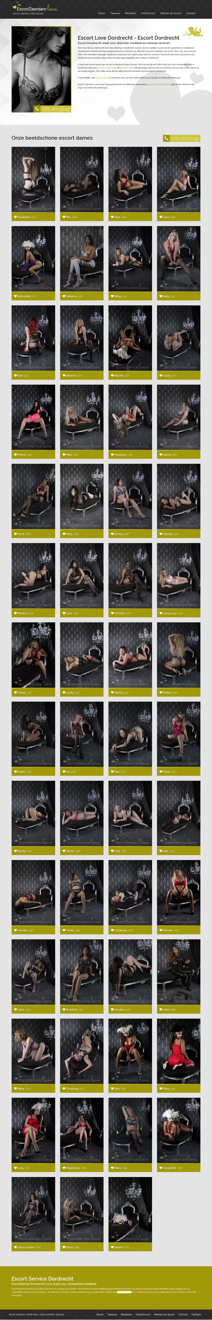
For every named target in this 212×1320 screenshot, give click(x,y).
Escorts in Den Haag (107, 68)
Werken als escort (170, 13)
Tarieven (115, 13)
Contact (190, 13)
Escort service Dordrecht (158, 84)
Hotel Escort (148, 13)
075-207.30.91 (52, 108)
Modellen (130, 13)
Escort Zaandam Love (19, 1314)
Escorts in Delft (126, 68)
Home (101, 13)
